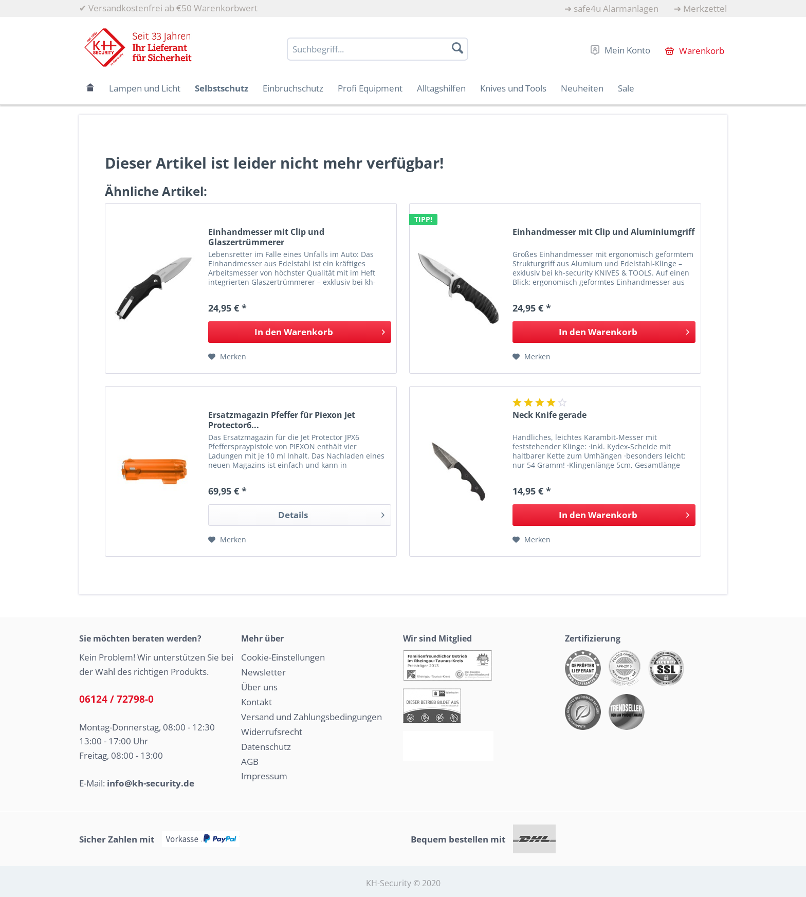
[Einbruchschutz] (293, 88)
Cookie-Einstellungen (283, 657)
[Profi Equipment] (370, 88)
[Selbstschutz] (221, 88)
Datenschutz (266, 747)
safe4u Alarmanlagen (616, 8)
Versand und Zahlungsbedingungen (311, 717)
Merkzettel (705, 8)
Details (331, 514)
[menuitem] (611, 8)
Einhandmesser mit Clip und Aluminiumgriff (603, 232)
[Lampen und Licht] (145, 88)
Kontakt (256, 702)
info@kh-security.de (150, 783)
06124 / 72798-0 (116, 699)
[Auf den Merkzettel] (227, 357)
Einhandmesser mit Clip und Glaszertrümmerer (266, 237)
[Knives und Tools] (513, 88)
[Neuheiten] (582, 88)
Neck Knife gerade (549, 415)
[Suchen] (457, 48)
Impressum (264, 776)
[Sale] (626, 88)
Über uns (259, 687)
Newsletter (263, 672)
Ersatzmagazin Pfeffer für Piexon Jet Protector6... (281, 420)
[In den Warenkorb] (299, 332)
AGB (250, 761)
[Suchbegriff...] (377, 49)
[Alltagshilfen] (441, 88)
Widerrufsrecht (271, 732)
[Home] (90, 88)
